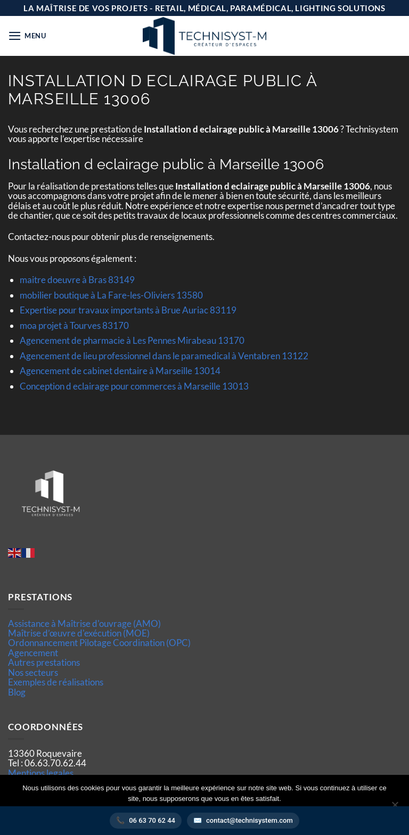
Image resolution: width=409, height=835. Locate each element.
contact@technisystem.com (249, 820)
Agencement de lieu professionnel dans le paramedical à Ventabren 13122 (164, 355)
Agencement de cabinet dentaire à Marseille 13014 (120, 370)
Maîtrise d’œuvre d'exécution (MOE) (79, 633)
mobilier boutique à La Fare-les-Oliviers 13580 (111, 295)
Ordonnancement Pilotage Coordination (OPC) (99, 642)
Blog (17, 692)
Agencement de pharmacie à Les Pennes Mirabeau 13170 (132, 340)
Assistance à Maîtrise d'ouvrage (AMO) (84, 623)
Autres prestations (44, 662)
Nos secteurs (33, 672)
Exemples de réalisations (55, 682)
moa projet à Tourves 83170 (74, 325)
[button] (27, 35)
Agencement (33, 652)
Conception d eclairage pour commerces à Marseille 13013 (134, 386)
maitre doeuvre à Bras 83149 (77, 279)
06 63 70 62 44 (152, 820)
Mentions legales (40, 773)
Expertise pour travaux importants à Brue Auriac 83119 (128, 310)
